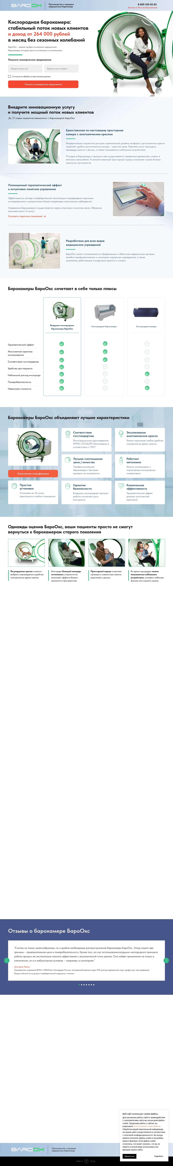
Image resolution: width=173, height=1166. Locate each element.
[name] (25, 68)
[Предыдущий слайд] (6, 960)
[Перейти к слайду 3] (84, 984)
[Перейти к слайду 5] (88, 984)
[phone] (61, 68)
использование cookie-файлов (147, 1126)
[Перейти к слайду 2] (81, 984)
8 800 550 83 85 (147, 4)
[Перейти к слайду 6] (91, 984)
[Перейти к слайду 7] (93, 984)
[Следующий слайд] (166, 960)
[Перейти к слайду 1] (79, 984)
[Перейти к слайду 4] (86, 984)
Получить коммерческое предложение (43, 84)
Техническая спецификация (33, 473)
